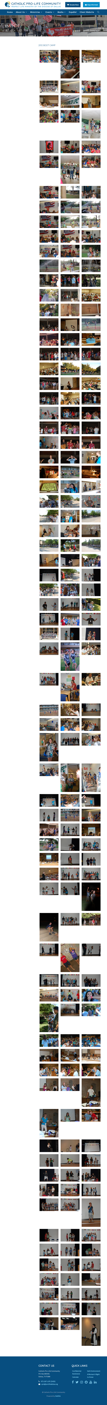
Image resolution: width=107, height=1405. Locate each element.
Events (48, 12)
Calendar (75, 1377)
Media (60, 12)
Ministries (35, 12)
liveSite (58, 1396)
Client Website (87, 12)
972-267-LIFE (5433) (48, 1381)
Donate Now (73, 5)
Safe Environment (93, 1371)
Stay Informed (91, 5)
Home (10, 12)
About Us (20, 12)
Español (73, 12)
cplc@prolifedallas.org (49, 1384)
